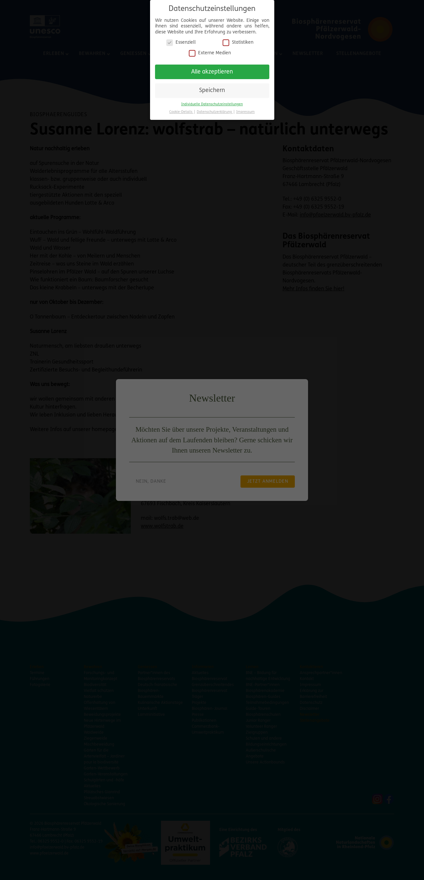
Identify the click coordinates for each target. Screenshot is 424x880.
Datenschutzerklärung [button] (215, 110)
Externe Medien (210, 51)
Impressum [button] (245, 110)
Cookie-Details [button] (181, 110)
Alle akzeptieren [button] (212, 70)
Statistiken (238, 40)
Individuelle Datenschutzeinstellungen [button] (212, 102)
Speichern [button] (212, 88)
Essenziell (181, 40)
